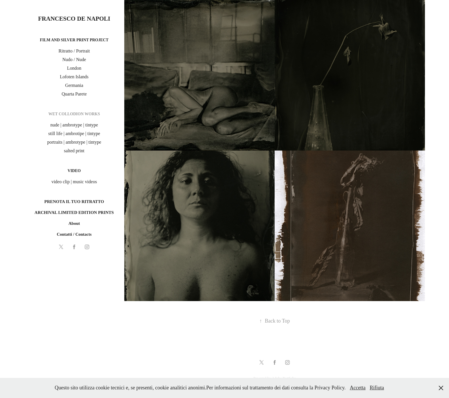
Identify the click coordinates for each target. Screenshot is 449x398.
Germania (74, 85)
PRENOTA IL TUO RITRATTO (74, 201)
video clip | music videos (74, 181)
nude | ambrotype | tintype (74, 124)
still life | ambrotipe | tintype (74, 133)
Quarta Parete (74, 93)
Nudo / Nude (74, 59)
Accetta (358, 388)
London (74, 68)
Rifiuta (377, 388)
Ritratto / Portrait (74, 50)
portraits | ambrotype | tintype (74, 142)
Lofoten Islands (74, 76)
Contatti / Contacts (74, 234)
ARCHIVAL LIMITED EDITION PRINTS (74, 212)
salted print (74, 150)
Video (74, 171)
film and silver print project (74, 40)
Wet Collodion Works (74, 114)
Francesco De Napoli (74, 18)
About (74, 223)
